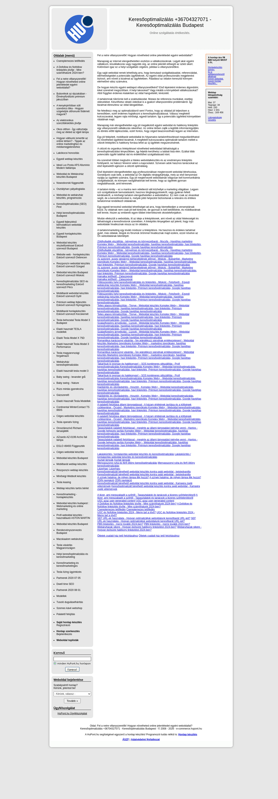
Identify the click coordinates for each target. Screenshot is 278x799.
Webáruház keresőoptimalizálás (67, 363)
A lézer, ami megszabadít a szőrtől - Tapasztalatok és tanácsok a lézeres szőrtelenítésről (146, 494)
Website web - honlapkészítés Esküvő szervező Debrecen (73, 256)
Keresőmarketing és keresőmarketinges (67, 564)
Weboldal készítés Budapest (72, 458)
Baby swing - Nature (67, 382)
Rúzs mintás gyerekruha (69, 389)
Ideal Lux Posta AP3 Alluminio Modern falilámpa (73, 166)
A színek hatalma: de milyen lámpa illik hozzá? (123, 477)
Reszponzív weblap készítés (72, 470)
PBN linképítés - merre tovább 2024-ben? (120, 524)
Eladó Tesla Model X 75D (70, 338)
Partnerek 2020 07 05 (68, 578)
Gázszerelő (62, 395)
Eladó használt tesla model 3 (72, 370)
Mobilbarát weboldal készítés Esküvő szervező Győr (72, 295)
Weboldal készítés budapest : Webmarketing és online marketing (72, 506)
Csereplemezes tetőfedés (70, 61)
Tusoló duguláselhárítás (69, 602)
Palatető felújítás (65, 614)
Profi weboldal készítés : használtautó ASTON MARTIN (73, 516)
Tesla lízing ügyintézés (68, 571)
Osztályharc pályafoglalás (70, 189)
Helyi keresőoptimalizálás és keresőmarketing (72, 555)
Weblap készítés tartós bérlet (72, 488)
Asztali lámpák (105, 460)
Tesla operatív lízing (67, 422)
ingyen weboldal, (216, 79)
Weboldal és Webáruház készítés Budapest (70, 175)
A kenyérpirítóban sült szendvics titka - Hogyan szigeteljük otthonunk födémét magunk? (73, 110)
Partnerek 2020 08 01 (68, 590)
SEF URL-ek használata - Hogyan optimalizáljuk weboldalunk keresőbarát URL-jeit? (143, 518)
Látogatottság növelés (215, 118)
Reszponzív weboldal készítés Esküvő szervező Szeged (73, 265)
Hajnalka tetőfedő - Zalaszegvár (115, 276)
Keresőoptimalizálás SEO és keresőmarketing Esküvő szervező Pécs (72, 284)
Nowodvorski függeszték (70, 182)
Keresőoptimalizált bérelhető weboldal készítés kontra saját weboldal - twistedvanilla (144, 471)
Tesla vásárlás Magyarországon (65, 546)
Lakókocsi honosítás (67, 153)
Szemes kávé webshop (69, 608)
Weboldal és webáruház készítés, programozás (69, 196)
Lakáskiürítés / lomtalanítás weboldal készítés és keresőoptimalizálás (135, 454)
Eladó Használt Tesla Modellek (73, 401)
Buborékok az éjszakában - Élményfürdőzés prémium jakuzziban (71, 96)
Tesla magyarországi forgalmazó (67, 354)
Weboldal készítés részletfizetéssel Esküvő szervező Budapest (69, 245)
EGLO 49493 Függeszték (70, 446)
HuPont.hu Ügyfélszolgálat (72, 713)
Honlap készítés (187, 734)
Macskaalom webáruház (69, 539)
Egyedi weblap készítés (69, 159)
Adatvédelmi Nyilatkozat (145, 739)
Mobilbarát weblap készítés (71, 464)
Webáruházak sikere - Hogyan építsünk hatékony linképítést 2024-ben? (137, 527)
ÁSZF (125, 739)
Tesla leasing (63, 482)
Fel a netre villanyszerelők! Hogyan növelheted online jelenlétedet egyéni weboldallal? (71, 83)
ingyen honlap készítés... (214, 82)
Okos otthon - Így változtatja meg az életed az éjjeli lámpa (72, 131)
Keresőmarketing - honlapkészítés (66, 496)
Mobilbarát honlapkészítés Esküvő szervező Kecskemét (72, 313)
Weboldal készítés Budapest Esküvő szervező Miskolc (72, 274)
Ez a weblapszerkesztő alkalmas (216, 74)
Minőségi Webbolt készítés (71, 476)
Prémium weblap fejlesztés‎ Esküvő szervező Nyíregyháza (73, 304)
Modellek (61, 596)
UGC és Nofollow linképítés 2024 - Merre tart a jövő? (126, 512)
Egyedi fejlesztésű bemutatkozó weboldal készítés (68, 224)
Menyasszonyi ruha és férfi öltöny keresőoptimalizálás (127, 462)
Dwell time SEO (65, 584)
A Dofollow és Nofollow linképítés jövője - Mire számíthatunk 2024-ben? (70, 70)
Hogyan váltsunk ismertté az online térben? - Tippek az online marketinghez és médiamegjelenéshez (72, 142)
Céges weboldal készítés (70, 416)
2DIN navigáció (105, 480)
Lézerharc (102, 468)
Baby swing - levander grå (70, 376)
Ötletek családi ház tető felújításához (117, 535)
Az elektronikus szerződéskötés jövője (68, 122)
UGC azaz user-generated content (116, 500)
